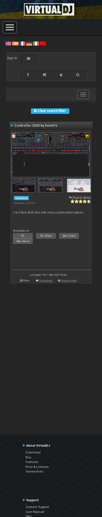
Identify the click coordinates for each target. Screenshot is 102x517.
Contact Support (37, 507)
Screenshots (35, 471)
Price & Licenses (37, 467)
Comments (45, 280)
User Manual (35, 512)
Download (33, 452)
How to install (69, 280)
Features (32, 462)
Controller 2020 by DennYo (35, 125)
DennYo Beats (82, 197)
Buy (28, 457)
